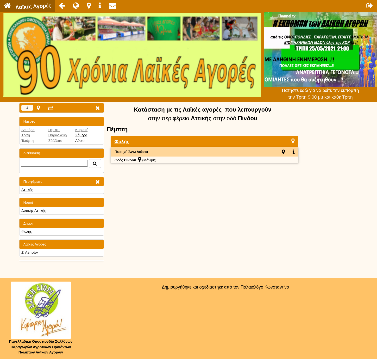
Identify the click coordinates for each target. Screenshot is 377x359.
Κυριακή (81, 130)
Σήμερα (81, 135)
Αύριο (79, 141)
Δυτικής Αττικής (33, 210)
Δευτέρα (28, 130)
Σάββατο (55, 141)
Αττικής (27, 190)
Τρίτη (25, 135)
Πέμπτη (54, 130)
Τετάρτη (27, 141)
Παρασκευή (57, 135)
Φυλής (26, 231)
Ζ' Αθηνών (29, 252)
